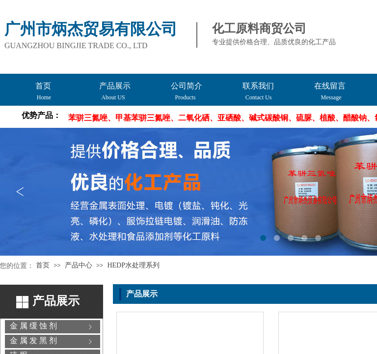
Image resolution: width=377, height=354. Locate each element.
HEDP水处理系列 (133, 265)
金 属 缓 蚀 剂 (33, 326)
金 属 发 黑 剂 (33, 340)
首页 (43, 265)
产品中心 (78, 265)
